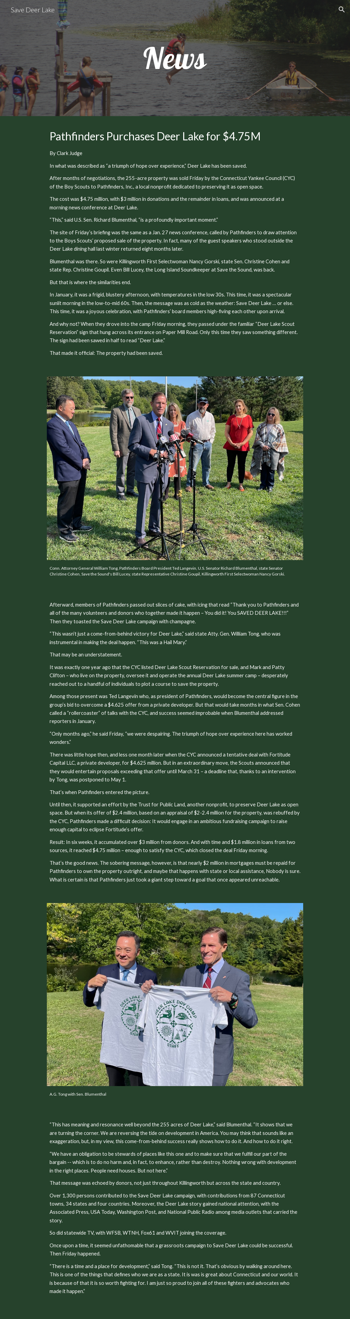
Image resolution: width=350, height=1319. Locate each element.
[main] (175, 58)
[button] (342, 9)
